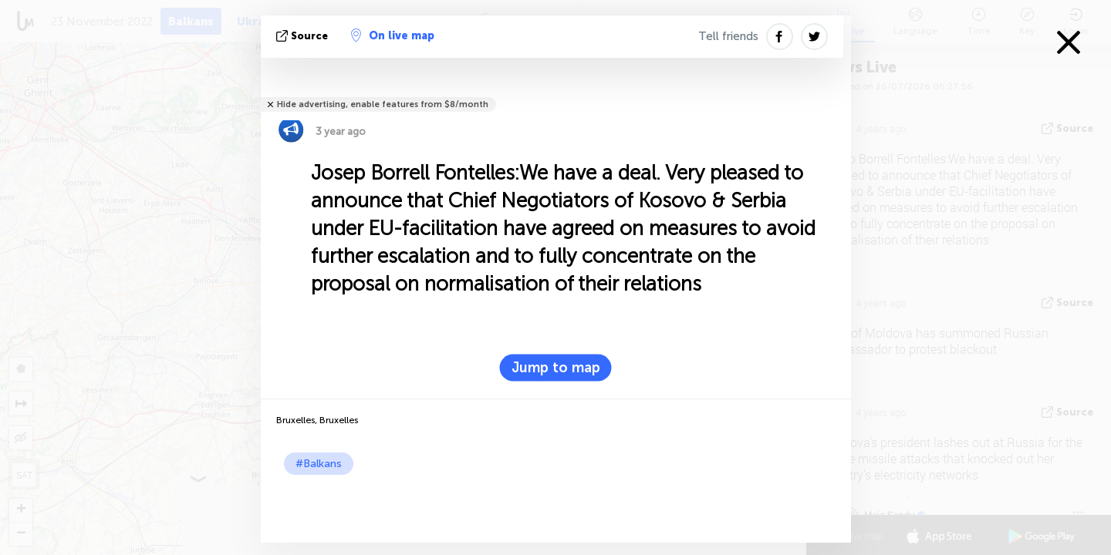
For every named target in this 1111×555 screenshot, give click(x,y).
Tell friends (728, 36)
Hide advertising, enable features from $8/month (382, 104)
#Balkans (318, 463)
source (303, 36)
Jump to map (556, 367)
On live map (392, 35)
